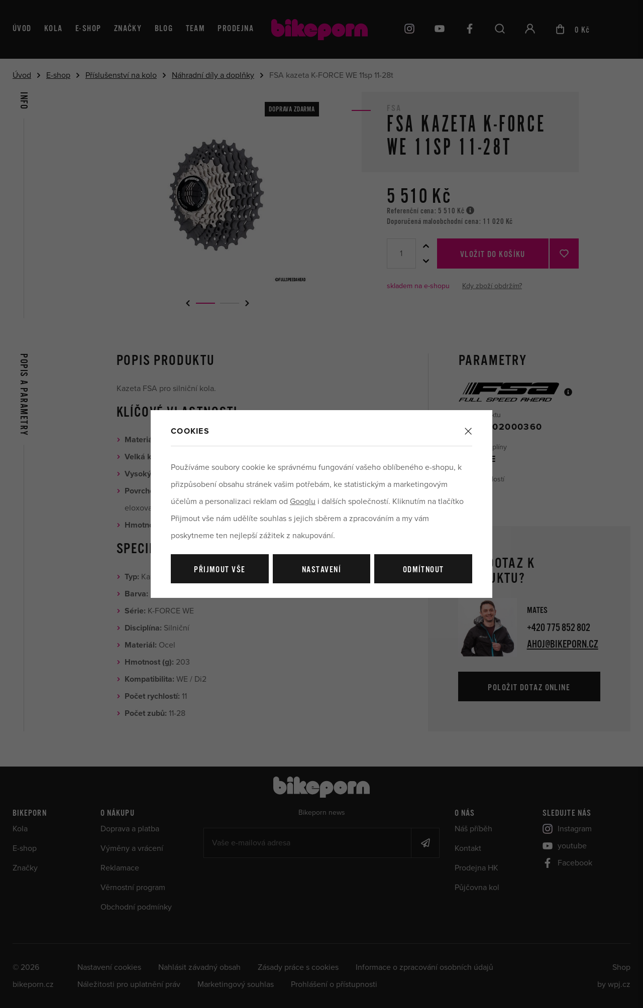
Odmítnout (423, 570)
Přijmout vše (219, 570)
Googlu (302, 501)
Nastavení (321, 570)
